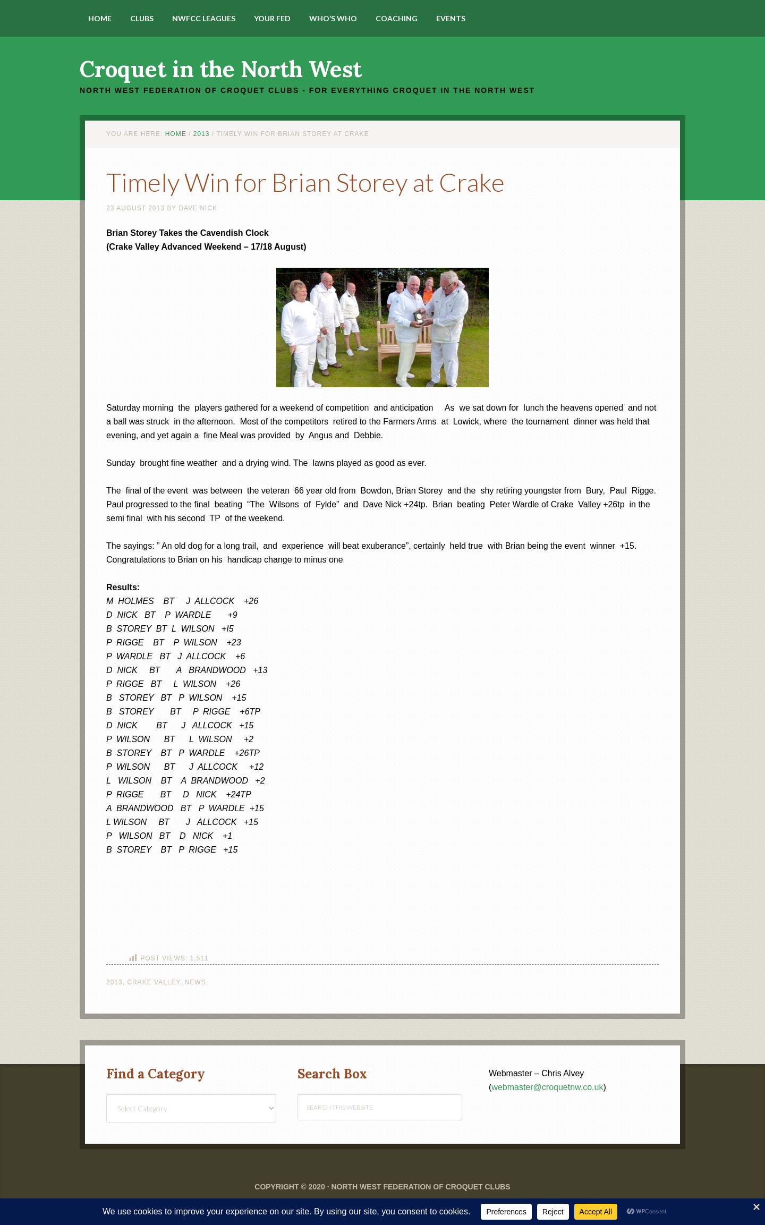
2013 (114, 982)
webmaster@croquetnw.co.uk (547, 1087)
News (195, 982)
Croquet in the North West (221, 69)
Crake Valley (153, 982)
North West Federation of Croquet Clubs (420, 1187)
